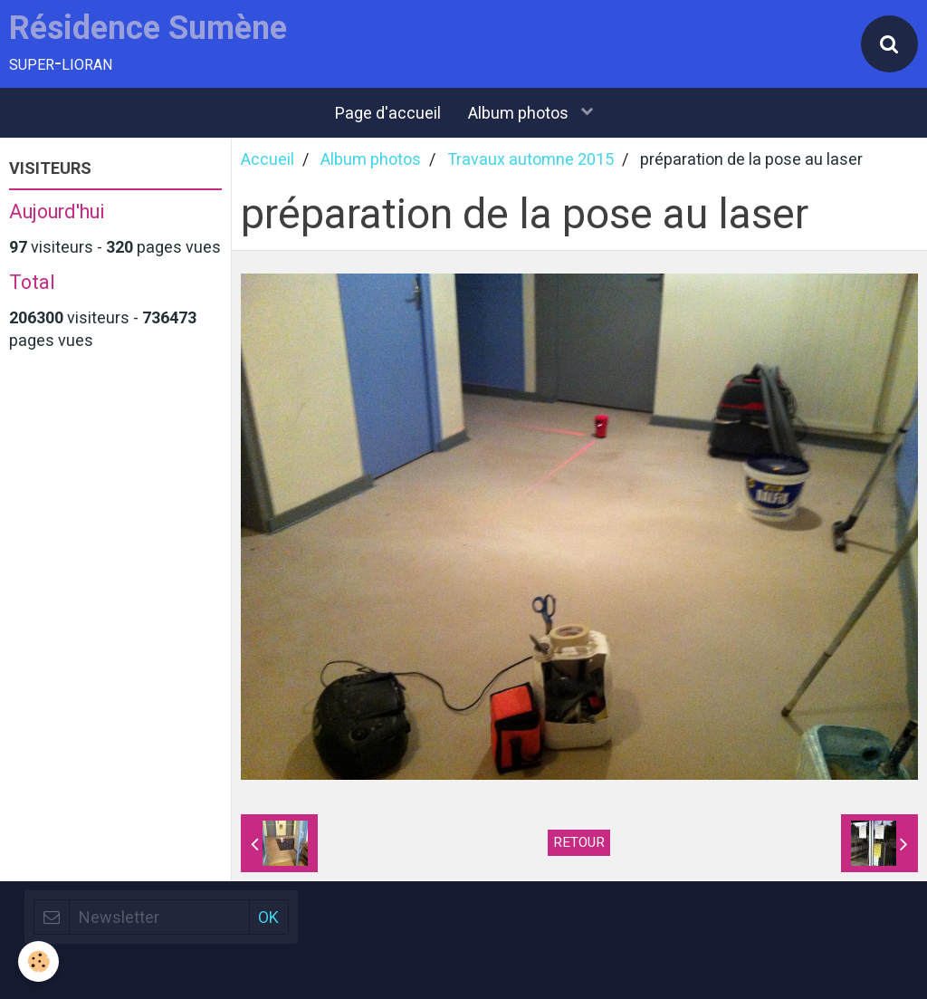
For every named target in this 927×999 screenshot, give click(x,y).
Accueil (267, 158)
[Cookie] (38, 961)
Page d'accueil (388, 112)
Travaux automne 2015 (530, 158)
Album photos (520, 112)
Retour (579, 842)
